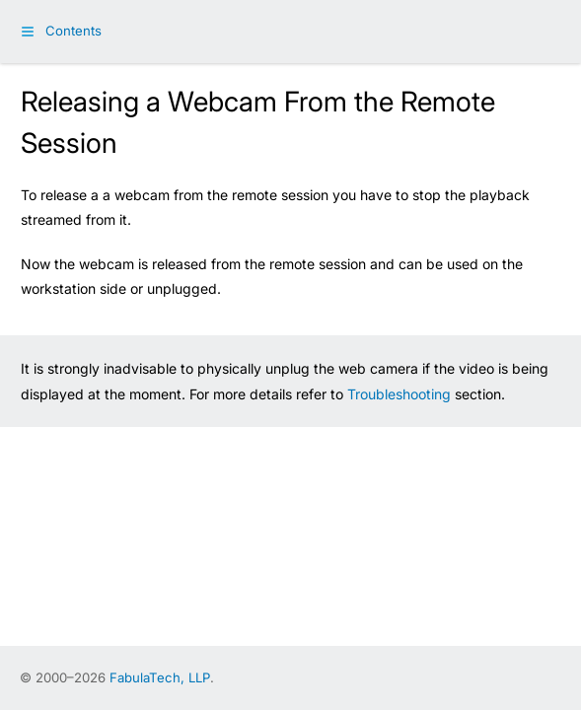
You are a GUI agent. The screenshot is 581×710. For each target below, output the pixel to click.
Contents (73, 30)
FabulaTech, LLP (159, 677)
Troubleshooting (399, 394)
